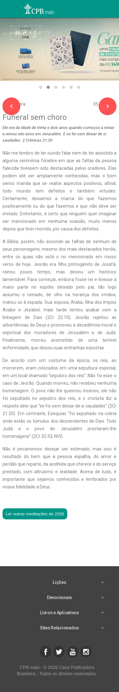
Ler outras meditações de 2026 (35, 513)
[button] (40, 87)
